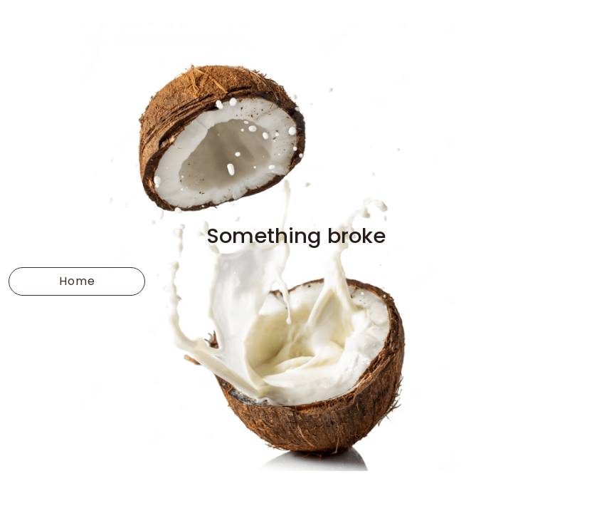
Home (77, 281)
